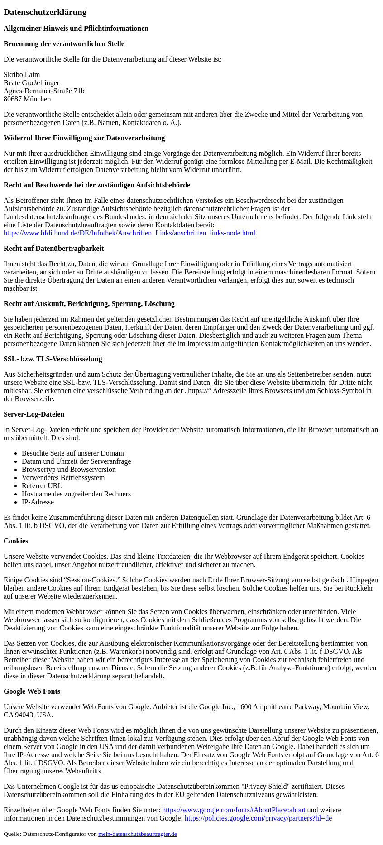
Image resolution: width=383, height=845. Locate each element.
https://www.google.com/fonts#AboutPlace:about (233, 810)
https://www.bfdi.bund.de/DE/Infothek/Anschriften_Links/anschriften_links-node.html (129, 233)
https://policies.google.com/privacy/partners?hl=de (258, 818)
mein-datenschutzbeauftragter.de (137, 834)
